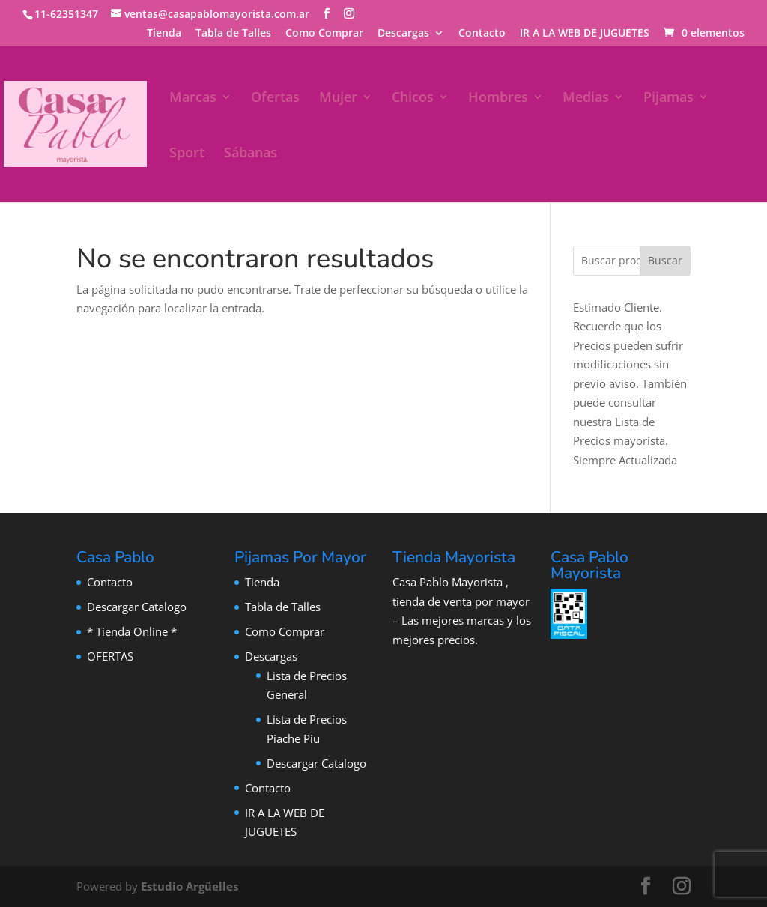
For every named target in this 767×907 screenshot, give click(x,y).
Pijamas (668, 98)
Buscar (665, 260)
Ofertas (275, 98)
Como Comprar (324, 34)
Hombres (498, 98)
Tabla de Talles (233, 34)
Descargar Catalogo (137, 606)
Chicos (413, 98)
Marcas (192, 98)
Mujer (338, 98)
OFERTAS (110, 656)
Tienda (164, 34)
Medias (586, 98)
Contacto (482, 34)
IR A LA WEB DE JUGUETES (584, 34)
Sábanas (250, 154)
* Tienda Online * (132, 631)
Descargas (403, 34)
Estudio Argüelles (189, 886)
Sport (186, 154)
